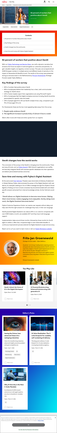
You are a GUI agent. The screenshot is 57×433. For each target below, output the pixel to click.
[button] (53, 2)
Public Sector (17, 354)
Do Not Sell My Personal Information (28, 429)
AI (32, 26)
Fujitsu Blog (11, 1)
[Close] (55, 417)
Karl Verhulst (18, 181)
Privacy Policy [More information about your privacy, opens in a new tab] (41, 420)
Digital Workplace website (43, 229)
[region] (28, 424)
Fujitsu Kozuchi (23, 167)
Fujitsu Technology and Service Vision (19, 64)
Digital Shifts (5, 26)
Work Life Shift (14, 26)
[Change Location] (44, 2)
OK (28, 424)
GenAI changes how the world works (15, 47)
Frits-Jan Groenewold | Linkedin (31, 260)
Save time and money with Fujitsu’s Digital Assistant (19, 51)
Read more (8, 362)
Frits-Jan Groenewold (38, 75)
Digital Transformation (24, 26)
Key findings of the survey (12, 43)
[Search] (49, 2)
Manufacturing (8, 354)
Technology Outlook (9, 351)
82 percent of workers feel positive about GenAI (18, 38)
